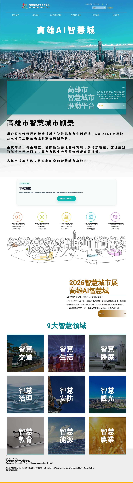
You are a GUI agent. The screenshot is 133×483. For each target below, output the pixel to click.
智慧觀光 (107, 394)
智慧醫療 (107, 353)
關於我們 (15, 15)
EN (95, 4)
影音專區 (116, 15)
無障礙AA (16, 473)
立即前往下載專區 (66, 198)
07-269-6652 (13, 470)
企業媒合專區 (76, 15)
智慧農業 (107, 436)
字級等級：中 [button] (102, 4)
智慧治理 (25, 394)
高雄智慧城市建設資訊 (35, 6)
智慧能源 (66, 436)
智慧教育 (25, 436)
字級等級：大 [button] (104, 4)
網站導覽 (89, 4)
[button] (105, 8)
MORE (101, 106)
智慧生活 (66, 353)
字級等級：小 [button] (100, 4)
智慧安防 (66, 394)
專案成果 (96, 15)
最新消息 (35, 15)
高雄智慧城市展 (56, 15)
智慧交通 (25, 353)
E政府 (8, 473)
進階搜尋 (110, 8)
